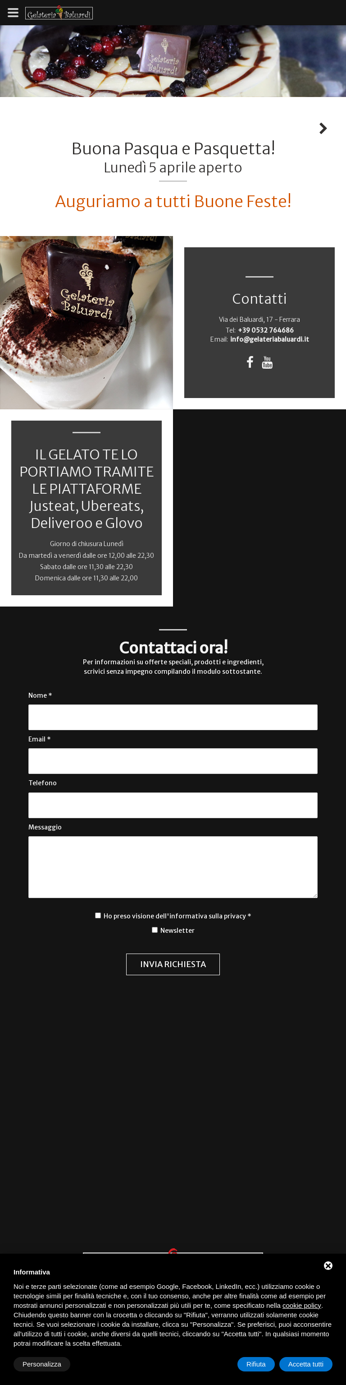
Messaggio (45, 827)
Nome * (40, 695)
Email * (39, 739)
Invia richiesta (173, 964)
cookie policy (301, 1305)
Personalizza (42, 1364)
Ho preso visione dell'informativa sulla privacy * (177, 916)
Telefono (42, 783)
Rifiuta (256, 1364)
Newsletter (177, 930)
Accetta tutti (305, 1364)
